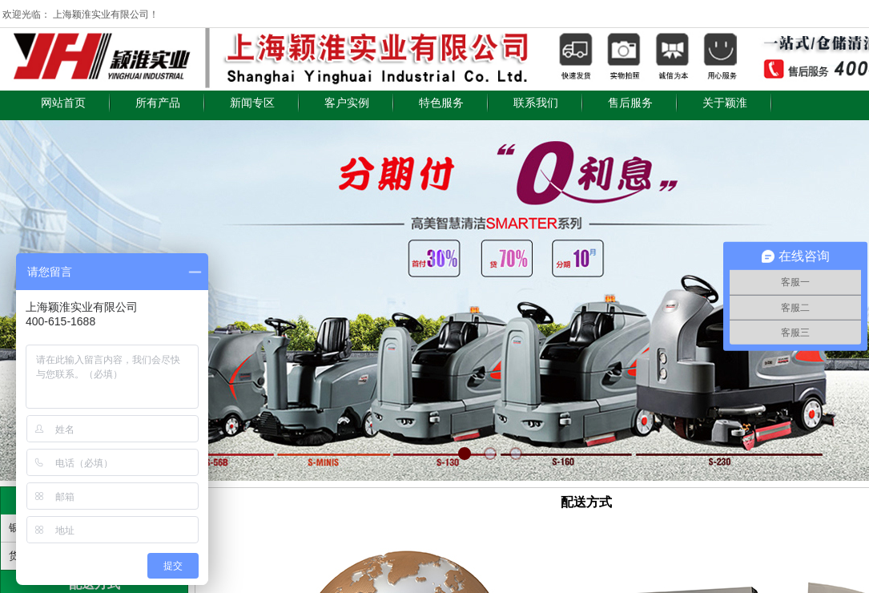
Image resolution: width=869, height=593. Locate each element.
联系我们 (535, 103)
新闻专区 (252, 103)
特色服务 (441, 103)
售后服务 (630, 103)
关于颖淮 (724, 103)
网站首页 (63, 103)
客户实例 (346, 103)
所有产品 (157, 103)
